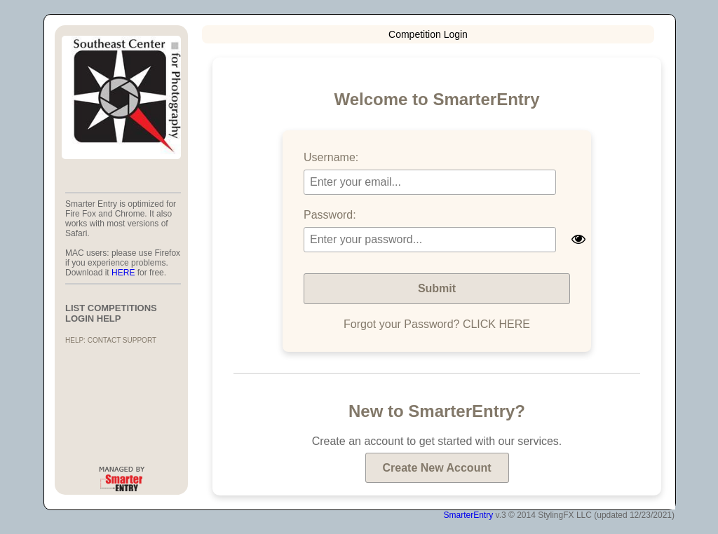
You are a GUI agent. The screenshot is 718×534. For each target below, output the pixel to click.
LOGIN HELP (93, 318)
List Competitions (111, 308)
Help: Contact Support (110, 340)
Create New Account (437, 468)
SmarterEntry (469, 515)
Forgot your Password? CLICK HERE (437, 324)
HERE (123, 273)
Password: (330, 215)
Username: (331, 157)
